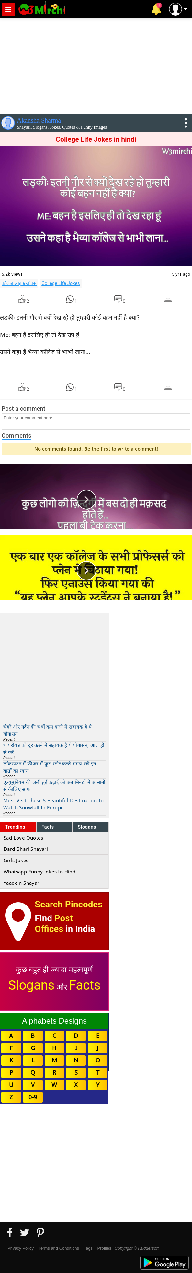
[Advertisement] (96, 64)
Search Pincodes (68, 904)
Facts (47, 827)
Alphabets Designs (54, 1020)
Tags (88, 1248)
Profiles (104, 1248)
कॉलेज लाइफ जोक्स (19, 283)
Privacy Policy (20, 1248)
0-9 (32, 1097)
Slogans (87, 827)
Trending (15, 827)
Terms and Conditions (58, 1248)
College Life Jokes (60, 283)
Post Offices (54, 923)
